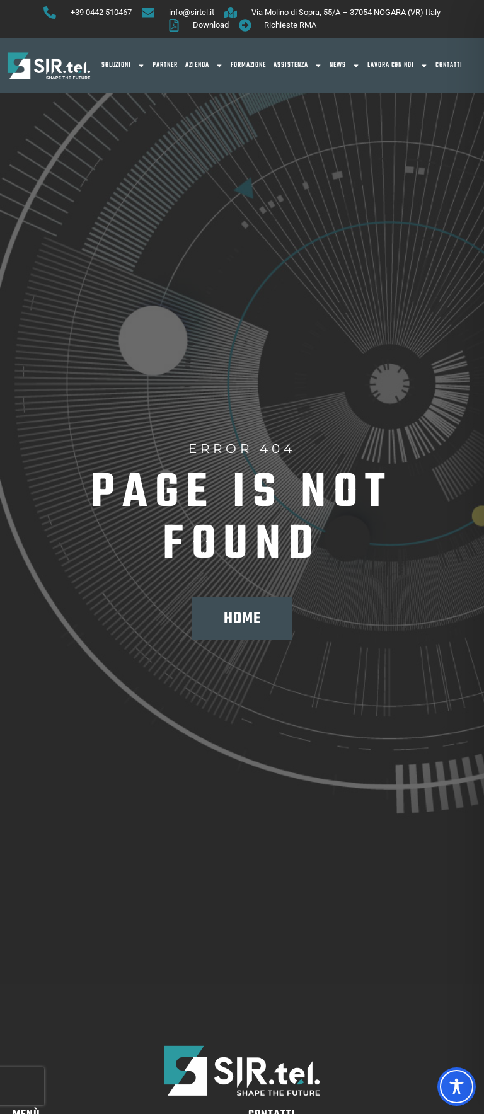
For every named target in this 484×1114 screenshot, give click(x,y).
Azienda (204, 65)
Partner (165, 65)
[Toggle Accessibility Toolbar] (457, 1087)
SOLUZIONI (123, 65)
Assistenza (298, 65)
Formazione (249, 65)
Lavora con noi (397, 65)
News (345, 65)
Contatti (449, 65)
